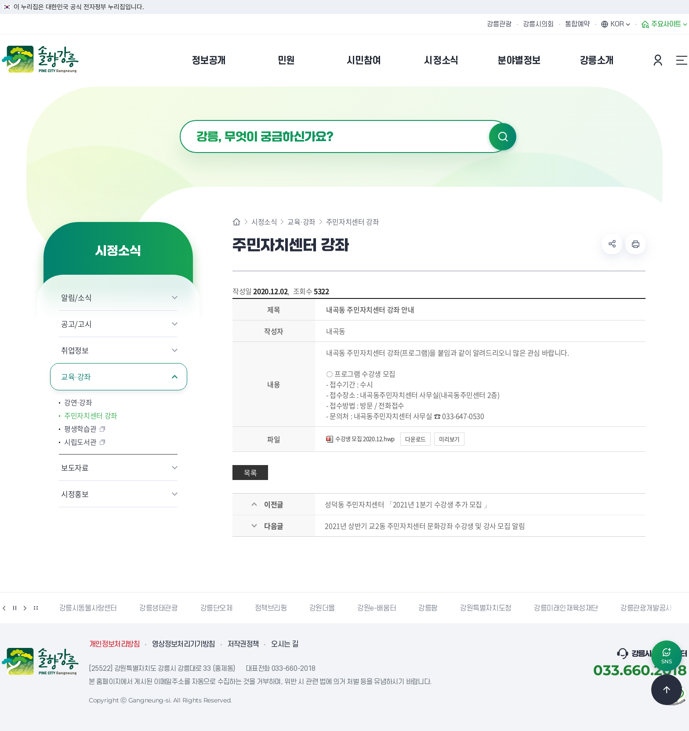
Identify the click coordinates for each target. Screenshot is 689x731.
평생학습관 (80, 428)
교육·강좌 (76, 376)
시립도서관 (80, 441)
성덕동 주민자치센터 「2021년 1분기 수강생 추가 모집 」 (407, 504)
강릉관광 (499, 24)
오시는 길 (284, 644)
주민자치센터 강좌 (90, 415)
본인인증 (659, 60)
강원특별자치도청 (485, 608)
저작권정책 (243, 644)
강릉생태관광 (158, 608)
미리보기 (449, 439)
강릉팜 (428, 608)
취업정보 (75, 350)
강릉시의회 (538, 24)
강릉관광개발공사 (646, 608)
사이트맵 (681, 60)
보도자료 (75, 467)
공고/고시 (76, 323)
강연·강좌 (78, 402)
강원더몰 (322, 608)
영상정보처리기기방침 (183, 644)
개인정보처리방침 (114, 644)
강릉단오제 (216, 608)
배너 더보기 (35, 608)
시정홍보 (75, 493)
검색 (502, 136)
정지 (14, 608)
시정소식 (264, 221)
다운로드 (415, 439)
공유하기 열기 (612, 244)
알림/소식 (76, 297)
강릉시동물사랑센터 (88, 608)
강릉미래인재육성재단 (566, 608)
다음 (25, 608)
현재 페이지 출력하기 (635, 244)
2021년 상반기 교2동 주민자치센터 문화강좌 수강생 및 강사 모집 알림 (425, 525)
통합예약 (577, 24)
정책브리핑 (271, 608)
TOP (666, 689)
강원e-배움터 (376, 608)
